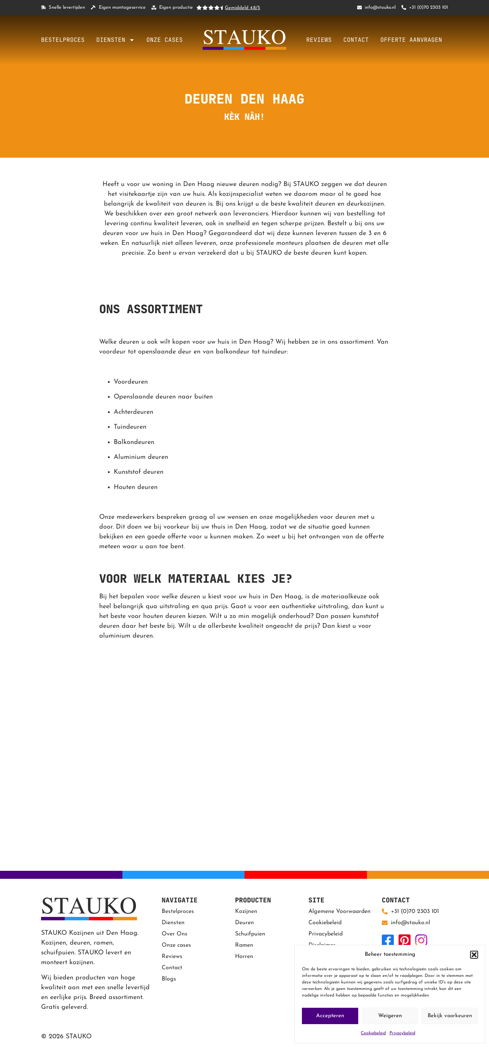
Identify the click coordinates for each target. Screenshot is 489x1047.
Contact (356, 40)
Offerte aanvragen (411, 40)
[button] (474, 954)
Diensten (115, 40)
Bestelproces (63, 40)
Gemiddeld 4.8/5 (242, 7)
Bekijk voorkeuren (450, 1016)
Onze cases (164, 40)
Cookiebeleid (373, 1033)
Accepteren (330, 1016)
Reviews (319, 40)
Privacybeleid (402, 1033)
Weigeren (390, 1016)
